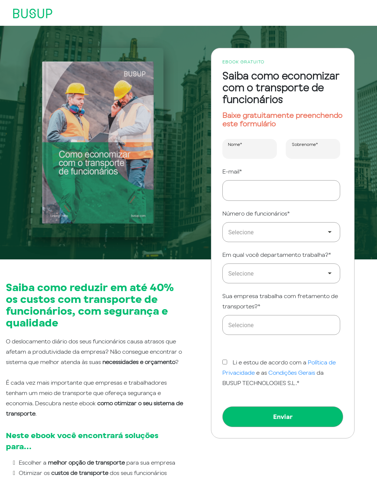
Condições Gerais (292, 372)
